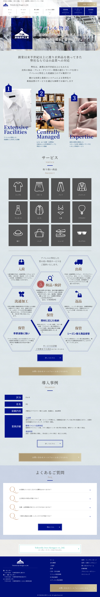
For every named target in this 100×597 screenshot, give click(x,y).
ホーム (52, 560)
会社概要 (53, 563)
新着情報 (84, 568)
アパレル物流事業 (55, 574)
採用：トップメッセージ (89, 560)
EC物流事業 (54, 577)
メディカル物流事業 (56, 580)
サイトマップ (85, 574)
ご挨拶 (52, 566)
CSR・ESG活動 (55, 571)
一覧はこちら (50, 527)
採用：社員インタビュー (89, 563)
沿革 (51, 568)
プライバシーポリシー (88, 571)
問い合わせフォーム (87, 566)
